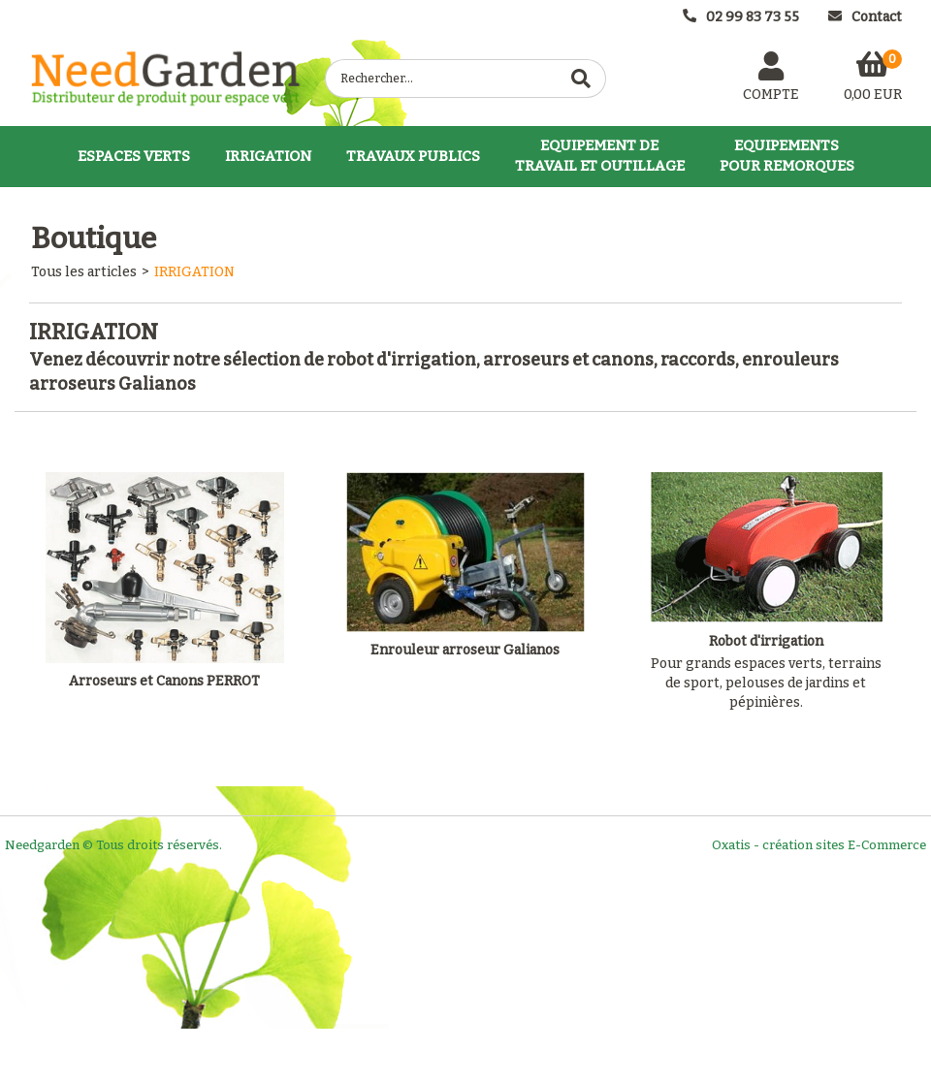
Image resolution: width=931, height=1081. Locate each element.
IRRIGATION (268, 156)
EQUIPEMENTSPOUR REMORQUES (787, 156)
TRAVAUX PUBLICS (413, 156)
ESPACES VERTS (134, 156)
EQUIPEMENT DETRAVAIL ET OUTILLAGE (600, 156)
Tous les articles (84, 272)
